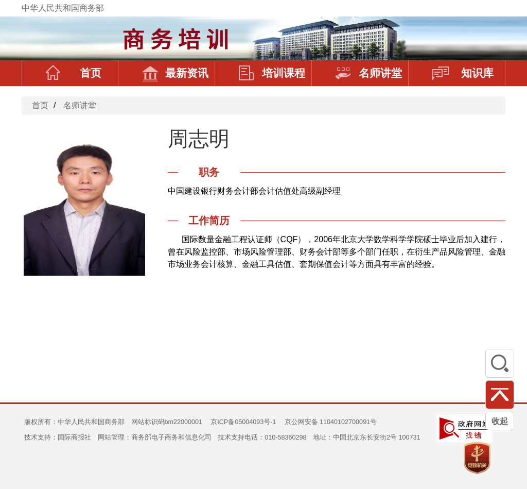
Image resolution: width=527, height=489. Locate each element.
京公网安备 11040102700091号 (331, 422)
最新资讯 (175, 73)
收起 (499, 421)
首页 (73, 73)
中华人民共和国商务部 (63, 8)
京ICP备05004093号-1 (243, 422)
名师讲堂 (369, 73)
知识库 (463, 73)
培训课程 (272, 73)
